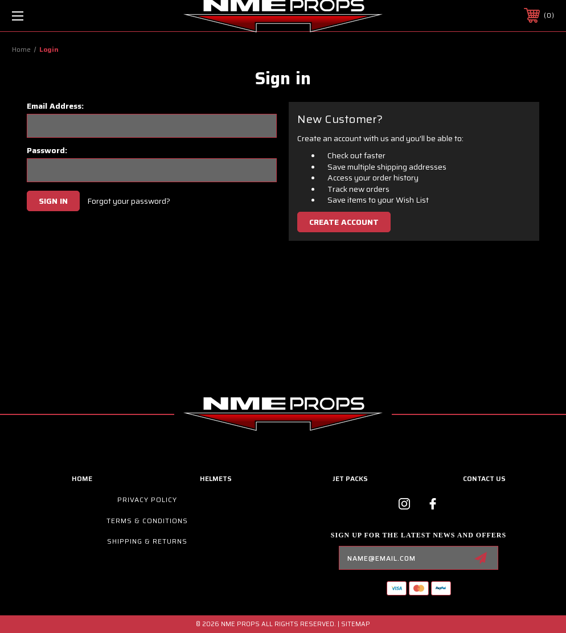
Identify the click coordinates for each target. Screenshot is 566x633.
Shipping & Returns (147, 541)
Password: (47, 150)
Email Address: (55, 106)
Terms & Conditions (147, 520)
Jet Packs (350, 478)
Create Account (344, 222)
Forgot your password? (128, 201)
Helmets (216, 478)
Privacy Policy (147, 499)
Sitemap (355, 624)
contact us (484, 478)
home (82, 478)
